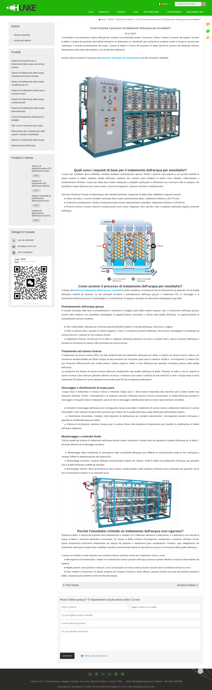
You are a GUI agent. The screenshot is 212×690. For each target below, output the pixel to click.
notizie (111, 19)
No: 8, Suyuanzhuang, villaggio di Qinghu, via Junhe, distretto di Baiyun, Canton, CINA (80, 681)
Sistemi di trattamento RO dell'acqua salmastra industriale (41, 183)
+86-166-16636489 (25, 240)
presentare (67, 656)
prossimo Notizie (187, 585)
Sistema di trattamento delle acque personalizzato (28, 109)
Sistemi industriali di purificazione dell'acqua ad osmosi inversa (42, 198)
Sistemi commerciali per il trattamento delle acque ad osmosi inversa (27, 64)
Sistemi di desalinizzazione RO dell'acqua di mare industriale (41, 168)
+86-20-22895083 (24, 252)
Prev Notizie (71, 585)
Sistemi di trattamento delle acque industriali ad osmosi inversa (27, 74)
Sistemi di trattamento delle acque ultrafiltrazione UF (27, 83)
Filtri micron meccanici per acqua (27, 125)
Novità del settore (125, 19)
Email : (129, 681)
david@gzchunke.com (26, 246)
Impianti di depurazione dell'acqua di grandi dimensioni (41, 213)
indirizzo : (34, 681)
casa (101, 19)
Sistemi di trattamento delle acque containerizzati (27, 101)
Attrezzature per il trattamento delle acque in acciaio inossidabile (28, 133)
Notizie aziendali (22, 35)
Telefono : (159, 681)
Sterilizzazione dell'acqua (23, 145)
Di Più (36, 176)
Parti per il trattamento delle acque (27, 140)
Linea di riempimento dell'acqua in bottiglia (27, 118)
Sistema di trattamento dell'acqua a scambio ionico (28, 92)
